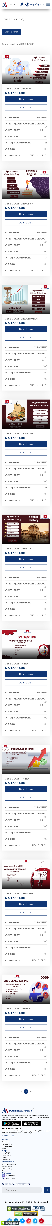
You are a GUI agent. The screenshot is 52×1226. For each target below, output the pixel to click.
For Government (8, 1146)
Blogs (4, 1148)
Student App (8, 1175)
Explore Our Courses (12, 4)
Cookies (5, 1171)
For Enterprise (7, 1144)
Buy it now (26, 99)
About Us (5, 1142)
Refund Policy (7, 1168)
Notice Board (6, 1155)
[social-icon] (22, 1220)
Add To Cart (26, 107)
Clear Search (12, 32)
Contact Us (6, 1159)
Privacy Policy (7, 1166)
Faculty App (8, 1178)
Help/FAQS (6, 1153)
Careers (4, 1157)
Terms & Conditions (9, 1164)
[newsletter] (47, 1190)
